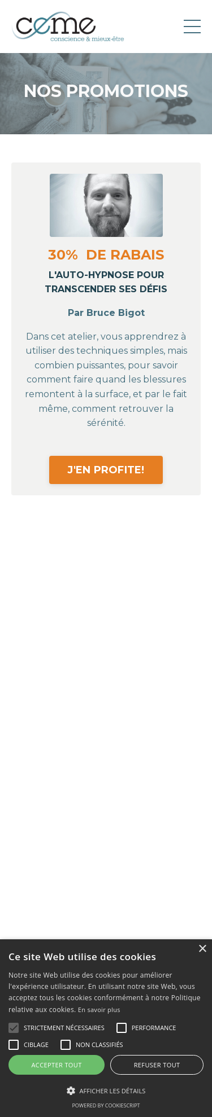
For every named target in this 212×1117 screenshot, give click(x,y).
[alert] (106, 1028)
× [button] (202, 949)
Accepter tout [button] (56, 1065)
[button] (13, 1028)
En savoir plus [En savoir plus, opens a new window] (99, 1009)
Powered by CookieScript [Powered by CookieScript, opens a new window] (106, 1105)
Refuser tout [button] (157, 1065)
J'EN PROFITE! (106, 469)
